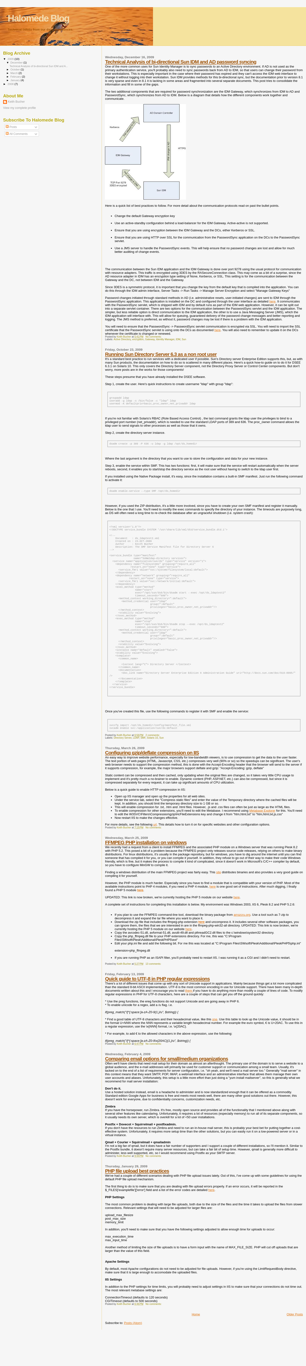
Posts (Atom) (133, 1356)
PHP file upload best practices (137, 1204)
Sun (184, 339)
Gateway (150, 339)
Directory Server (122, 770)
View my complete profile (19, 108)
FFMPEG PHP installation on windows (145, 875)
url (155, 857)
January (16, 80)
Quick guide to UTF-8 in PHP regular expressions (157, 1011)
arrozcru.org (242, 947)
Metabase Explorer (262, 843)
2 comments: (153, 768)
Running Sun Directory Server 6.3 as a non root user (161, 354)
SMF (143, 770)
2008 (10, 83)
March (15, 73)
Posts (11, 127)
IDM (178, 339)
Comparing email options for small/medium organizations (166, 1091)
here (272, 301)
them (189, 1023)
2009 (10, 58)
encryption (138, 339)
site (218, 905)
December (17, 62)
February (16, 76)
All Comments (17, 134)
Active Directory (122, 339)
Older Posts (295, 1347)
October (16, 69)
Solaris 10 (152, 770)
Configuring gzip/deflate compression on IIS (152, 785)
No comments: (154, 336)
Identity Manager (165, 339)
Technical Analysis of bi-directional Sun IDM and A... (39, 66)
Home (196, 1347)
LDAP (136, 770)
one (214, 1052)
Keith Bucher (16, 101)
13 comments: (154, 996)
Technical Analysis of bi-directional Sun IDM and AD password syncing (180, 61)
